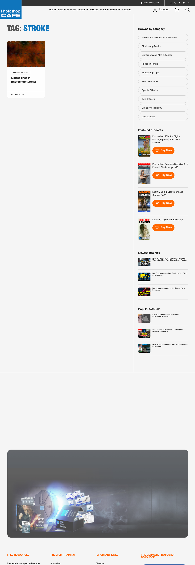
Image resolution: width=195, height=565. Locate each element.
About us (100, 563)
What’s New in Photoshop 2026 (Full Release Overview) (167, 330)
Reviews (94, 10)
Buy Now (163, 150)
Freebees (126, 10)
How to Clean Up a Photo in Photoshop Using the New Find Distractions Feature (169, 259)
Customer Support (150, 3)
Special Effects (150, 90)
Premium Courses (76, 10)
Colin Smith (19, 94)
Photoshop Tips (150, 73)
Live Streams (148, 117)
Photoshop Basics (151, 46)
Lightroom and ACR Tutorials (157, 55)
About (103, 10)
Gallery (113, 10)
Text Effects (148, 99)
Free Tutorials (56, 10)
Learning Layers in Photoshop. (167, 220)
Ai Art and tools (150, 82)
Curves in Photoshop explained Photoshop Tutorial (165, 315)
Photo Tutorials (150, 64)
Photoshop (56, 563)
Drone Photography (152, 108)
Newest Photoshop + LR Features (159, 38)
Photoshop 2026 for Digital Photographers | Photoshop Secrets (166, 139)
